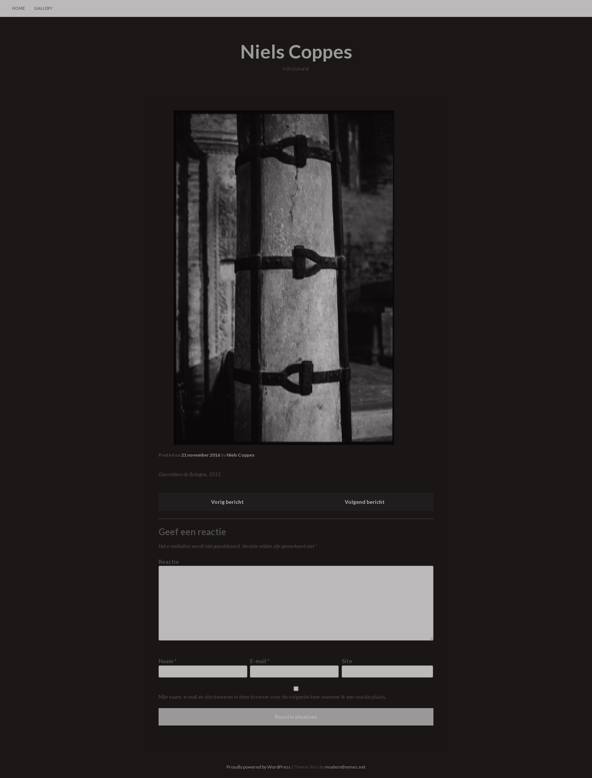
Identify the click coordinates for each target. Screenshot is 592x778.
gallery (43, 8)
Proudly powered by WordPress (259, 767)
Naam (168, 661)
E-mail (260, 661)
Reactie (169, 561)
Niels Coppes (296, 51)
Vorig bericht (227, 502)
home (18, 8)
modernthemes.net (345, 767)
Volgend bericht (365, 502)
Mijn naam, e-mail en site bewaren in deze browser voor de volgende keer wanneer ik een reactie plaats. (272, 697)
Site (347, 661)
